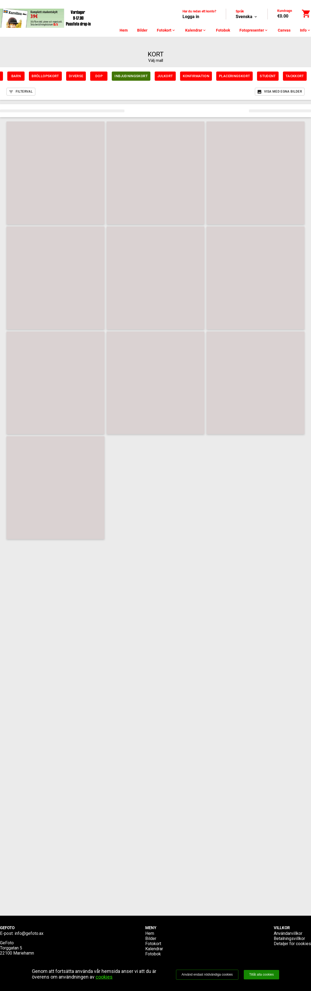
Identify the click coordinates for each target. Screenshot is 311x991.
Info (305, 30)
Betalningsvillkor (289, 938)
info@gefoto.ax (29, 933)
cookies (104, 977)
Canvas (284, 30)
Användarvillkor (288, 933)
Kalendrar (196, 30)
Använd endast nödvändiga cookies (207, 974)
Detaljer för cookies (292, 943)
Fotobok (223, 30)
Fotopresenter (253, 30)
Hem (124, 30)
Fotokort (166, 30)
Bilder (142, 30)
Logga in (190, 16)
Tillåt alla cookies (261, 974)
